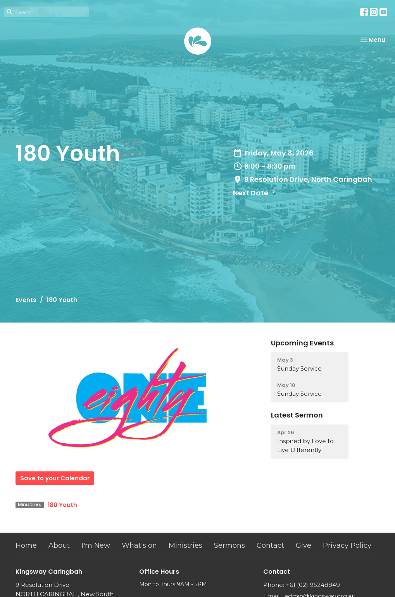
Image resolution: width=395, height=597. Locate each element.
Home (26, 545)
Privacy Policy (347, 545)
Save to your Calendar (55, 478)
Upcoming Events (302, 343)
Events (26, 299)
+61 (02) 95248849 (313, 584)
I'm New (95, 545)
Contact (270, 545)
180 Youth (62, 505)
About (59, 545)
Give (303, 545)
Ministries (185, 545)
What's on (139, 545)
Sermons (229, 545)
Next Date (255, 193)
